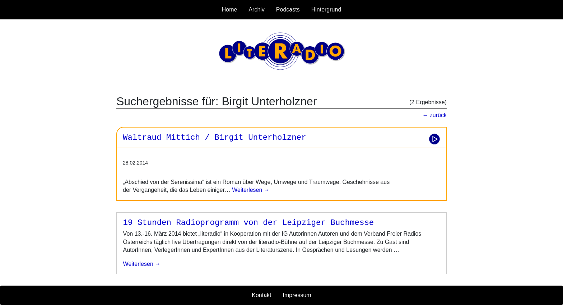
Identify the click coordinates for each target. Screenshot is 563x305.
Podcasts (288, 9)
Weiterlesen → (250, 190)
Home (229, 9)
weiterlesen (142, 264)
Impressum (297, 295)
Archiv (256, 9)
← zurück (434, 115)
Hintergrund (326, 9)
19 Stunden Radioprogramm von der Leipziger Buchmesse (248, 222)
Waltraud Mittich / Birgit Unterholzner (214, 137)
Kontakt (261, 295)
